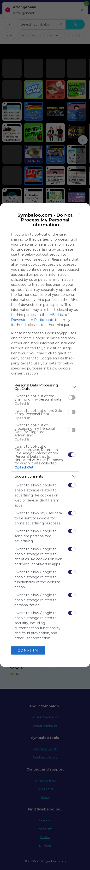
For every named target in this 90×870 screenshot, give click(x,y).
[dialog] (45, 435)
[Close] (80, 212)
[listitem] (45, 387)
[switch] (72, 397)
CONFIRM (28, 650)
